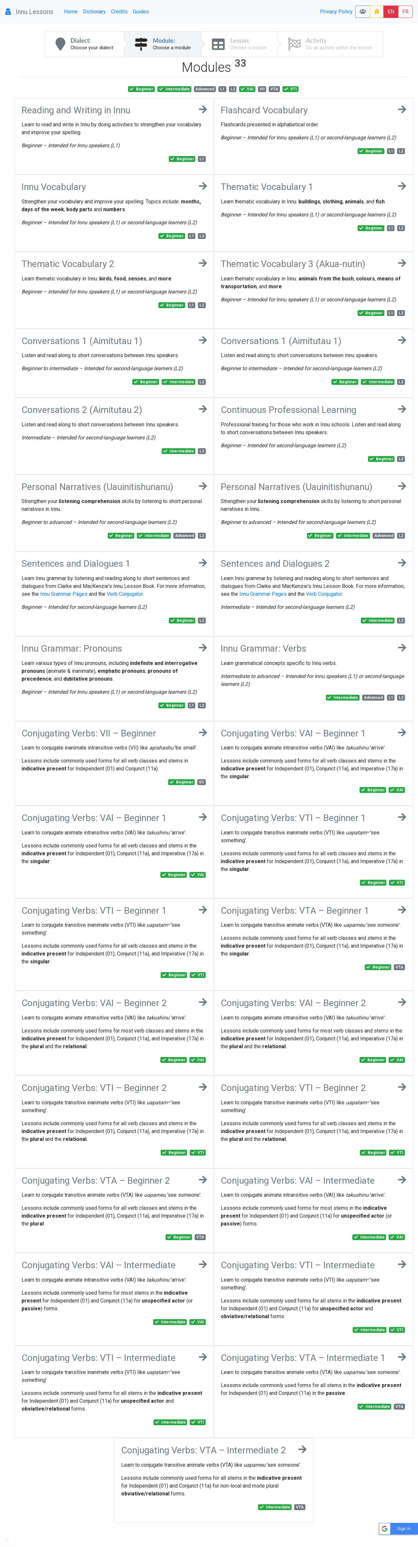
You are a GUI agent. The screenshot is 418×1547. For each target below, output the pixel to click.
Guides (141, 11)
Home (71, 11)
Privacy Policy (336, 11)
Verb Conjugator (125, 594)
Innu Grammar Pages (64, 594)
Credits (119, 11)
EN (391, 11)
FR (405, 11)
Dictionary (94, 11)
